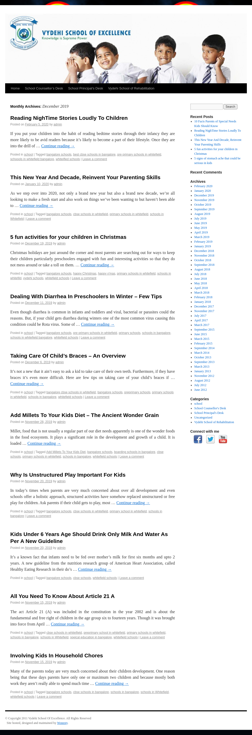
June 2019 (200, 223)
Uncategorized (203, 417)
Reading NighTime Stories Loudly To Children (69, 118)
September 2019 (204, 209)
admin (57, 124)
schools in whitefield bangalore (31, 337)
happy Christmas (84, 273)
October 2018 (202, 260)
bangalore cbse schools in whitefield (71, 392)
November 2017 (204, 311)
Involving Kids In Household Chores (56, 655)
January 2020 (202, 191)
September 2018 (204, 265)
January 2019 (202, 246)
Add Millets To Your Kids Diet (66, 452)
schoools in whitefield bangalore (32, 159)
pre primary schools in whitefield (139, 154)
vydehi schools (33, 278)
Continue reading (58, 146)
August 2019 (202, 214)
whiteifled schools (68, 159)
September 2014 (204, 348)
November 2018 (204, 255)
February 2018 (203, 297)
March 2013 (201, 366)
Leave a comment (95, 159)
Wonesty (62, 723)
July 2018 (200, 274)
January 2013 (202, 371)
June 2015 (200, 334)
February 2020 (203, 186)
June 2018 (200, 278)
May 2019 (200, 228)
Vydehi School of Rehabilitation (131, 88)
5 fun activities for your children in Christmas (68, 237)
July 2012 (200, 385)
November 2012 (204, 376)
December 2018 (204, 251)
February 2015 (203, 343)
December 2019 (204, 195)
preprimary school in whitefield (104, 632)
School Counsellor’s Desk (44, 88)
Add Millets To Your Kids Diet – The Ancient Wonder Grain (84, 415)
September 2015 (204, 329)
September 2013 (204, 362)
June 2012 (200, 390)
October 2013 (202, 357)
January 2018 (202, 302)
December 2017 (204, 306)
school (28, 154)
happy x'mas (106, 273)
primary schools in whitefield (129, 214)
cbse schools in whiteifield (64, 632)
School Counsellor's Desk (210, 408)
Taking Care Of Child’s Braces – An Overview (68, 356)
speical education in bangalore (91, 637)
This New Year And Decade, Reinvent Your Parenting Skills (85, 177)
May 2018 (200, 283)
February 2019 (203, 241)
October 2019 (202, 204)
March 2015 (201, 339)
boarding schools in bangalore (134, 452)
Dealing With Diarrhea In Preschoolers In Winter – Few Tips (86, 296)
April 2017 (201, 320)
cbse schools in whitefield (90, 214)
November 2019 (204, 200)
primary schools (129, 333)
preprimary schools (137, 392)
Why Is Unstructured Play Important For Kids (67, 475)
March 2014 (201, 353)
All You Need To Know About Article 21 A (62, 596)
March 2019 (201, 237)
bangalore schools (58, 154)
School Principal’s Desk (85, 88)
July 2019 (200, 218)
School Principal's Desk (209, 413)
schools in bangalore (156, 333)
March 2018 (201, 292)
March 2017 (201, 325)
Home (15, 88)
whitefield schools (57, 278)
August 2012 (202, 380)
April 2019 (201, 232)
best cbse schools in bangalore (94, 154)
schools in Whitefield (54, 637)
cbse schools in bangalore (91, 692)
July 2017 (200, 315)
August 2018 (202, 269)
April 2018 (201, 288)
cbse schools (82, 578)
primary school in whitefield (128, 511)
